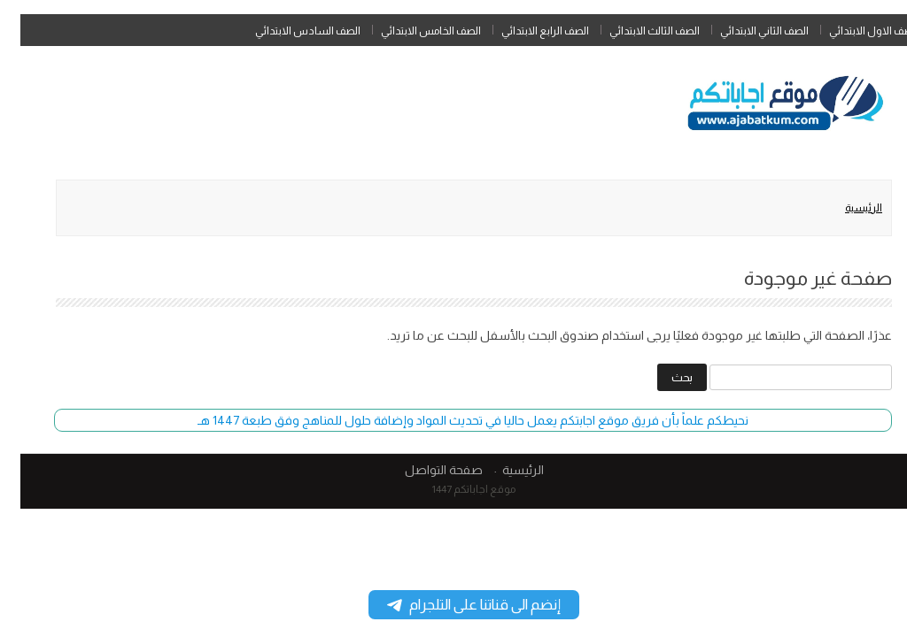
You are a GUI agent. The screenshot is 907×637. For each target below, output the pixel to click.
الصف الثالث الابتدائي (634, 31)
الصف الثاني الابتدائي (744, 31)
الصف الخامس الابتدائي (410, 31)
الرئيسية (843, 208)
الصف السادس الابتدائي (287, 31)
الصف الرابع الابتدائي (525, 31)
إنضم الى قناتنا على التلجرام (453, 604)
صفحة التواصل (423, 470)
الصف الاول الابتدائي (853, 31)
